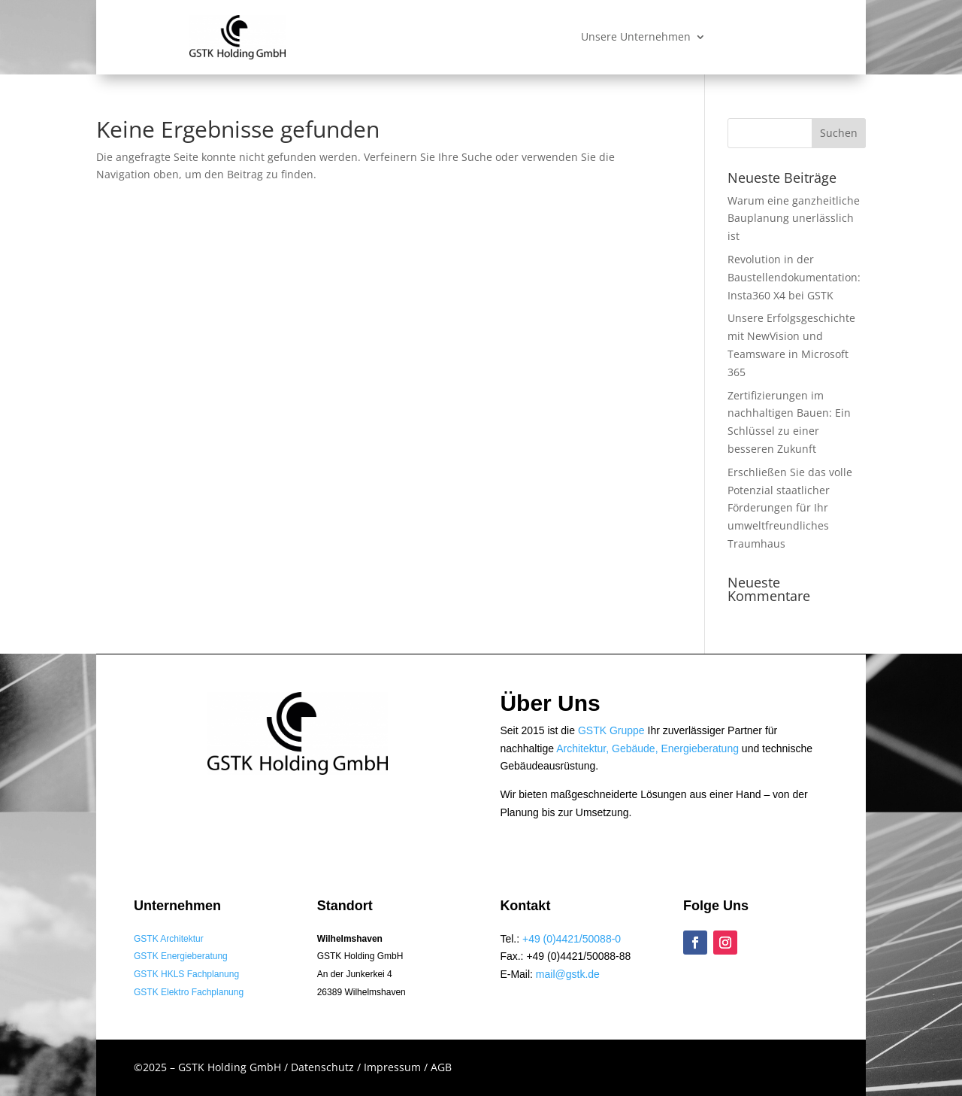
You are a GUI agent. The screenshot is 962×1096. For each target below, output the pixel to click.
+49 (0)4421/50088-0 (571, 939)
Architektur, (584, 748)
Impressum (394, 1067)
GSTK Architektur (169, 939)
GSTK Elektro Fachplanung (189, 992)
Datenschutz (324, 1067)
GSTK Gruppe (611, 730)
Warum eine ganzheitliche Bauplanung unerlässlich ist (794, 218)
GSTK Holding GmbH (231, 1067)
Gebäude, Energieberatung (675, 748)
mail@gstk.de (568, 974)
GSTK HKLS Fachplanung (186, 974)
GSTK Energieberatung (181, 956)
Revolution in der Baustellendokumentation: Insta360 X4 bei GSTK (794, 277)
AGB (441, 1067)
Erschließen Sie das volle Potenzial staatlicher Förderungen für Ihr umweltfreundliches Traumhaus (790, 508)
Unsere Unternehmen (636, 38)
